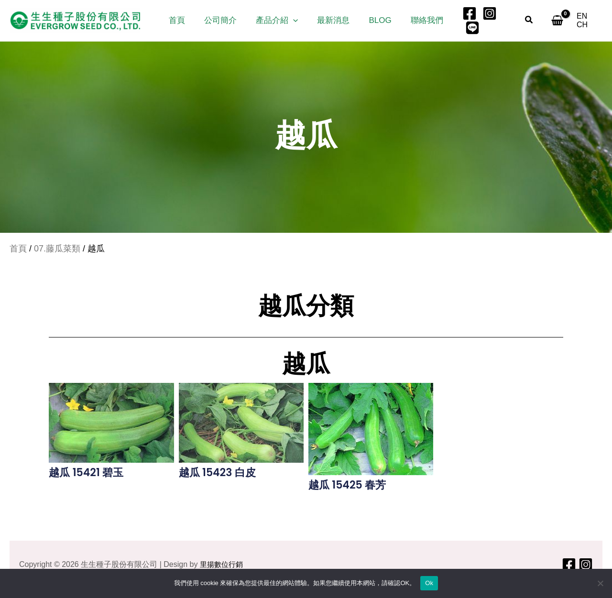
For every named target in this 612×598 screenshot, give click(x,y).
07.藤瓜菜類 (57, 250)
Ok (429, 583)
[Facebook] (461, 21)
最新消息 (332, 21)
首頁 (184, 21)
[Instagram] (481, 21)
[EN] (581, 21)
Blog (375, 21)
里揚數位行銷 (223, 564)
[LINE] (501, 21)
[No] (600, 583)
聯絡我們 (420, 21)
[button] (294, 21)
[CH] (596, 21)
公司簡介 (224, 21)
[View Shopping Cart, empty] (555, 21)
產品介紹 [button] (278, 21)
